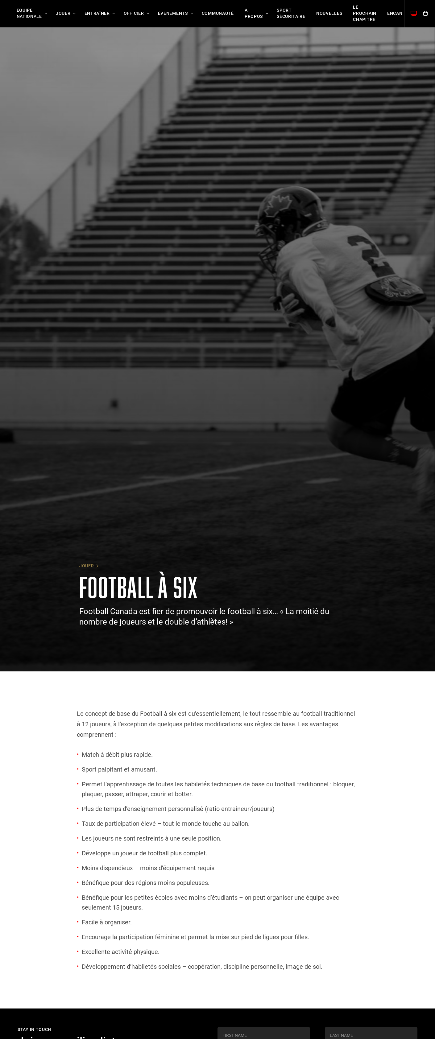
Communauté (199, 13)
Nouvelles (300, 13)
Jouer (58, 13)
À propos (231, 13)
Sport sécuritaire (265, 13)
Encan (359, 13)
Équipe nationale (27, 13)
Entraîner (88, 13)
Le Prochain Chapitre (332, 13)
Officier (122, 13)
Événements (157, 13)
